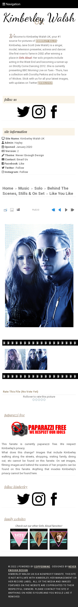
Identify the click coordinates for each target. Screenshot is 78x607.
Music (23, 188)
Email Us (22, 159)
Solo (38, 188)
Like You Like (61, 193)
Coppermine (42, 566)
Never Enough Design (30, 155)
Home (7, 188)
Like (21, 163)
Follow (20, 167)
